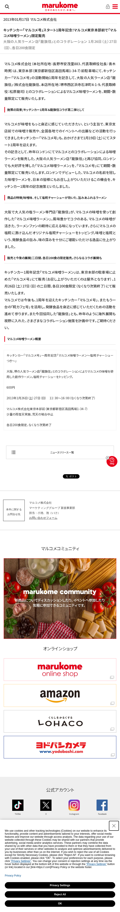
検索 (7, 6)
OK (60, 903)
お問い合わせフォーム (43, 517)
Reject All (60, 894)
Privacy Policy (13, 875)
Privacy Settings (60, 885)
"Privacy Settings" (21, 861)
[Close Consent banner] (114, 826)
